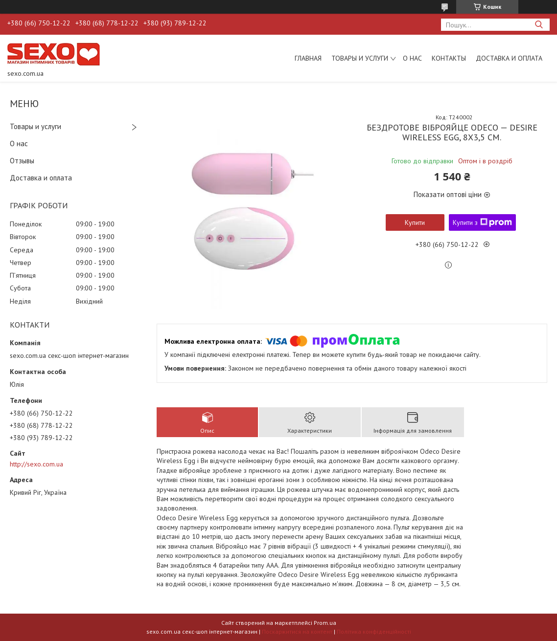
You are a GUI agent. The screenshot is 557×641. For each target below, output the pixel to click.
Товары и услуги (359, 58)
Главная (308, 58)
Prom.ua (325, 622)
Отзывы (22, 160)
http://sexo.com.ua (36, 464)
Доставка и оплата (509, 58)
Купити (415, 222)
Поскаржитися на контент (297, 631)
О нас (412, 58)
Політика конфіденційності (374, 631)
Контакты (449, 58)
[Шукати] (539, 25)
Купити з (482, 222)
